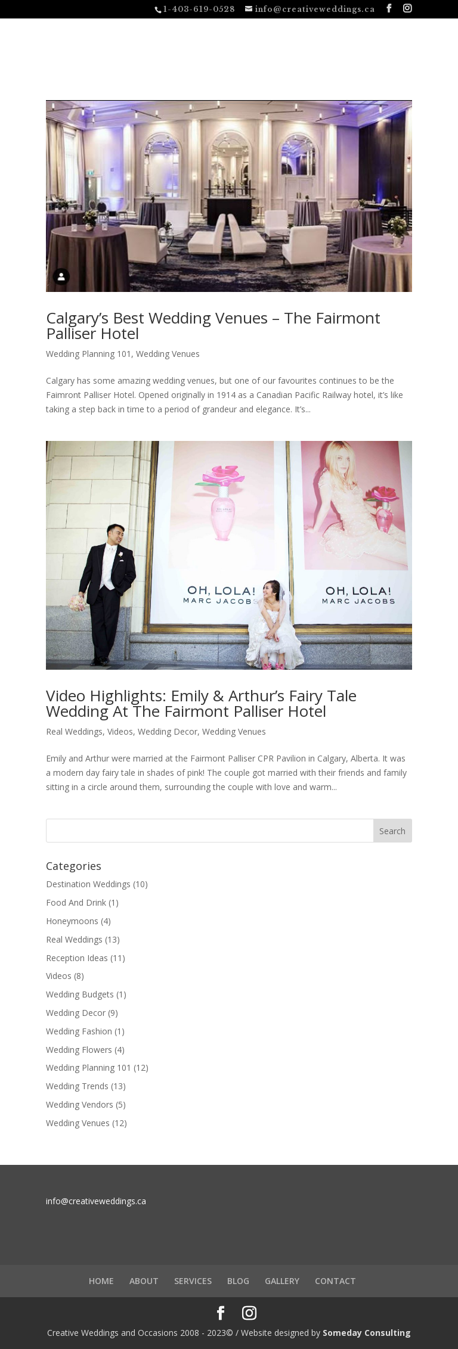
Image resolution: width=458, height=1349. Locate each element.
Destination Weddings (88, 884)
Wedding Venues (168, 353)
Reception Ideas (77, 957)
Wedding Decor (167, 731)
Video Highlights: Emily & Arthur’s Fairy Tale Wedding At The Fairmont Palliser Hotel (201, 703)
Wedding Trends (77, 1086)
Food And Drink (76, 902)
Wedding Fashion (79, 1031)
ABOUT (144, 1280)
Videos (120, 731)
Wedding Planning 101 (88, 353)
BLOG (238, 1280)
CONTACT (335, 1280)
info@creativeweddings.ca (96, 1201)
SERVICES (193, 1280)
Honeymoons (72, 921)
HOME (101, 1280)
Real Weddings (74, 731)
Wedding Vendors (79, 1104)
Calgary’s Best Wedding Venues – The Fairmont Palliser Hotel (213, 325)
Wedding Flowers (79, 1049)
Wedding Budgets (80, 994)
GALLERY (282, 1280)
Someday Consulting (367, 1332)
